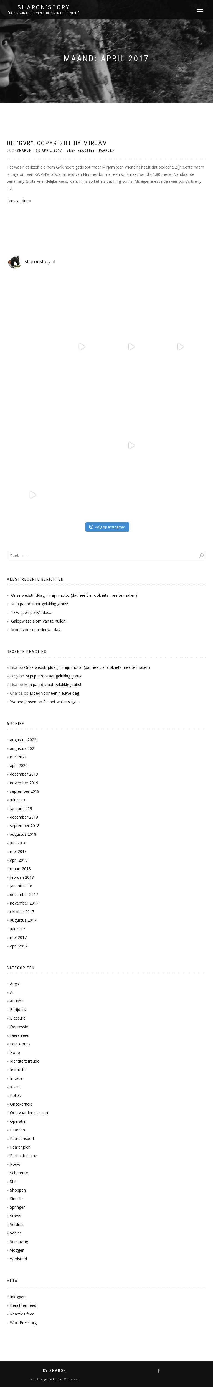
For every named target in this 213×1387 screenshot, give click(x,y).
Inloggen (18, 1296)
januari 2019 (21, 808)
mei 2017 (18, 937)
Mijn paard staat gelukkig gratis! (39, 603)
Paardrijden (20, 1147)
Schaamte (19, 1172)
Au (12, 992)
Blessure (18, 1018)
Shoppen (18, 1190)
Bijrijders (18, 1009)
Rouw (15, 1164)
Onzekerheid (21, 1104)
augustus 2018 (23, 834)
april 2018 (18, 860)
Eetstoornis (20, 1043)
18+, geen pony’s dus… (31, 612)
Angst (15, 983)
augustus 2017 (23, 920)
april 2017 (18, 946)
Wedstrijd (18, 1258)
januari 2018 (21, 885)
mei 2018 (18, 851)
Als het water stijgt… (61, 701)
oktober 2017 (22, 911)
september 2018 (24, 825)
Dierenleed (19, 1035)
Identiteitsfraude (24, 1061)
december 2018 (24, 817)
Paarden (107, 151)
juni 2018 (18, 842)
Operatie (18, 1121)
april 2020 (18, 765)
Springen (18, 1207)
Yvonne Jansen (23, 701)
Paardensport (22, 1138)
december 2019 (24, 774)
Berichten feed (23, 1305)
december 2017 (24, 894)
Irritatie (16, 1078)
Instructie (18, 1069)
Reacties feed (22, 1314)
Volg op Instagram (107, 526)
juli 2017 (17, 928)
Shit (13, 1181)
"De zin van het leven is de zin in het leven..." (43, 13)
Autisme (17, 1001)
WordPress (71, 1379)
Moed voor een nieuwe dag (35, 629)
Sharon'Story (43, 7)
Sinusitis (17, 1198)
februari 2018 (22, 877)
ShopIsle (37, 1379)
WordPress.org (23, 1322)
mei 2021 (18, 756)
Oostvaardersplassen (29, 1112)
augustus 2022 (23, 739)
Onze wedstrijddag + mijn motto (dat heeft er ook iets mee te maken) (74, 595)
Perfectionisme (23, 1155)
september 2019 (24, 791)
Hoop (15, 1052)
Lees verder (17, 200)
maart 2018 (20, 868)
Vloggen (17, 1250)
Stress (15, 1215)
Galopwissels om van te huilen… (40, 621)
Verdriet (17, 1224)
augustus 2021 (23, 748)
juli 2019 (17, 799)
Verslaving (19, 1241)
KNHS (15, 1086)
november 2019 (24, 782)
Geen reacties (81, 151)
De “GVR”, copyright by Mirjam (57, 143)
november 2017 (24, 903)
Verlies (16, 1233)
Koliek (15, 1095)
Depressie (19, 1026)
